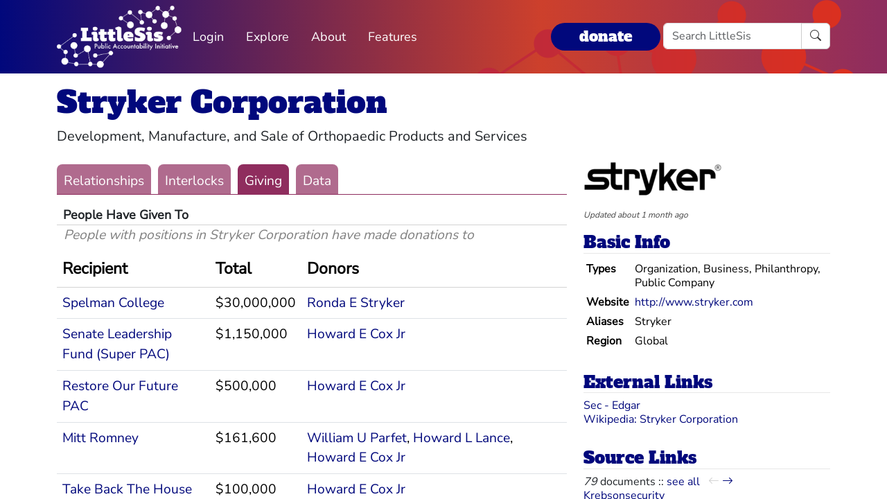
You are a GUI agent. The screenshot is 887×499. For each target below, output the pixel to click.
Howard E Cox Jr (356, 334)
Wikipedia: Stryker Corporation (660, 419)
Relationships (104, 181)
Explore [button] (267, 36)
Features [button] (392, 36)
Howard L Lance (461, 438)
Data (317, 181)
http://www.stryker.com (694, 302)
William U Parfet (357, 438)
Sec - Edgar (611, 405)
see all (683, 481)
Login (208, 36)
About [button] (328, 36)
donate (605, 36)
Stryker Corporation (222, 102)
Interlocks (194, 181)
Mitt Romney (100, 438)
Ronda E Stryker (356, 303)
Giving (263, 181)
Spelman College (113, 303)
